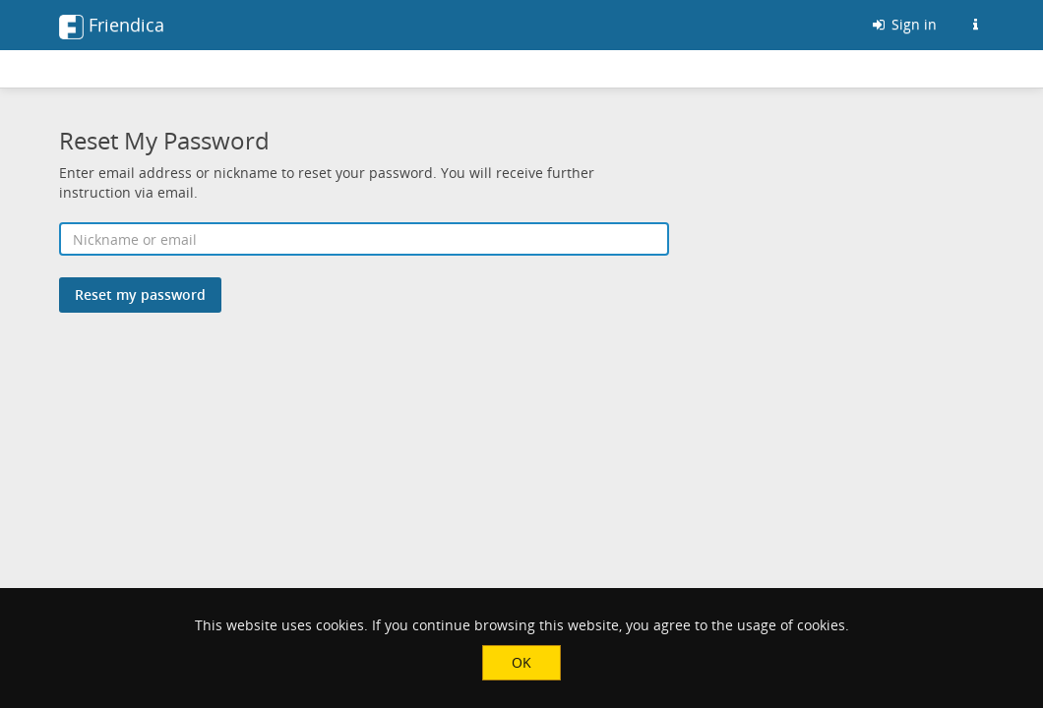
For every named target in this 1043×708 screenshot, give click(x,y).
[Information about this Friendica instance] (975, 24)
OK (521, 662)
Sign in (903, 24)
